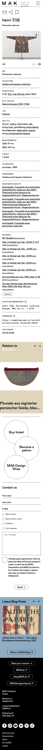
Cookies (5, 746)
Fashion (6, 114)
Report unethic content (14, 519)
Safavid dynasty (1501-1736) (15, 104)
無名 (10, 94)
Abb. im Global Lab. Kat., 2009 (19, 257)
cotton (13, 124)
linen (11, 127)
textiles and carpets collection (16, 84)
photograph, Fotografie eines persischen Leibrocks (16, 224)
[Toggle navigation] (38, 3)
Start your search (21, 663)
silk (30, 124)
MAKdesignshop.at (21, 683)
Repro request (11, 514)
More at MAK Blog (21, 652)
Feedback (9, 523)
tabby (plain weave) (26, 130)
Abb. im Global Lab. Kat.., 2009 (19, 250)
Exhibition (8, 349)
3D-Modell (13, 238)
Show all (8, 294)
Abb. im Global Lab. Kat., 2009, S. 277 (20, 243)
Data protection (8, 736)
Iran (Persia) (18, 94)
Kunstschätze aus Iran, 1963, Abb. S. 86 (21, 278)
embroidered (32, 127)
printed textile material (19, 133)
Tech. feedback (11, 528)
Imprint (4, 739)
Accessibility (6, 742)
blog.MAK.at (22, 676)
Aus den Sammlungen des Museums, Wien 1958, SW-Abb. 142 (20, 286)
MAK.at (21, 670)
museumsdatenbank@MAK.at (11, 707)
